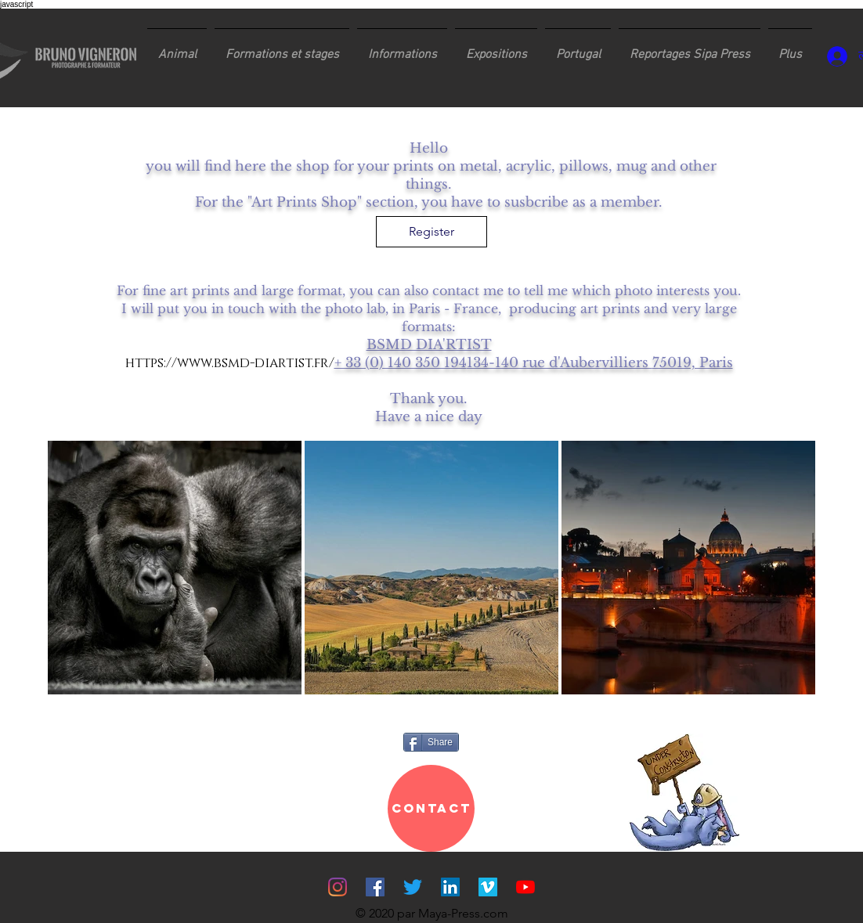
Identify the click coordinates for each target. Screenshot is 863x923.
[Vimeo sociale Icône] (487, 887)
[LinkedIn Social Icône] (450, 887)
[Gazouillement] (412, 887)
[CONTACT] (431, 808)
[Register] (431, 231)
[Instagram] (337, 887)
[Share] (431, 742)
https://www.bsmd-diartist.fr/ (229, 363)
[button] (282, 47)
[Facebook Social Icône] (375, 887)
